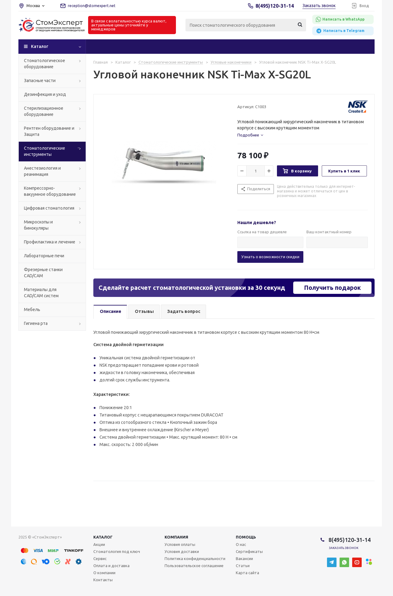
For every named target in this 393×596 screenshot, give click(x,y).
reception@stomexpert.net (91, 6)
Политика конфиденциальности (195, 558)
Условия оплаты (180, 544)
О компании (104, 572)
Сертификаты (249, 551)
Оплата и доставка (111, 565)
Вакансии (244, 558)
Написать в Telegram (339, 30)
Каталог (39, 46)
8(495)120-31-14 (274, 6)
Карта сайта (247, 572)
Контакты (103, 580)
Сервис (100, 558)
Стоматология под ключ (116, 551)
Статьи (243, 565)
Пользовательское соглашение (194, 565)
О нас (241, 544)
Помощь (246, 537)
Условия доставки (182, 551)
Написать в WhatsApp (339, 19)
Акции (99, 544)
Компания (176, 537)
